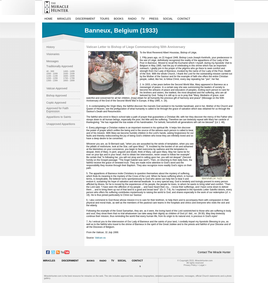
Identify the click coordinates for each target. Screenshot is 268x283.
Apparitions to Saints (58, 116)
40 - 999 (50, 71)
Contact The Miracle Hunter (214, 252)
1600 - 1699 (69, 76)
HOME (48, 18)
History (50, 47)
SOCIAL (168, 18)
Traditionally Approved (59, 66)
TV (143, 18)
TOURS (104, 18)
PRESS (153, 18)
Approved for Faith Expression (57, 110)
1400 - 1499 (69, 71)
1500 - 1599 (69, 73)
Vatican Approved (56, 88)
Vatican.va (100, 237)
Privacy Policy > (191, 265)
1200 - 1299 (52, 78)
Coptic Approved (56, 102)
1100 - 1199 (52, 76)
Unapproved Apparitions (60, 124)
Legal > (202, 265)
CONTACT (183, 18)
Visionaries (52, 54)
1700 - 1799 (69, 78)
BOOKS (118, 18)
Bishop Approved (56, 95)
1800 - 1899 (69, 80)
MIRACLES (64, 18)
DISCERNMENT (85, 18)
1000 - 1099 (52, 73)
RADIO (132, 18)
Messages (52, 61)
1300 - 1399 (52, 80)
